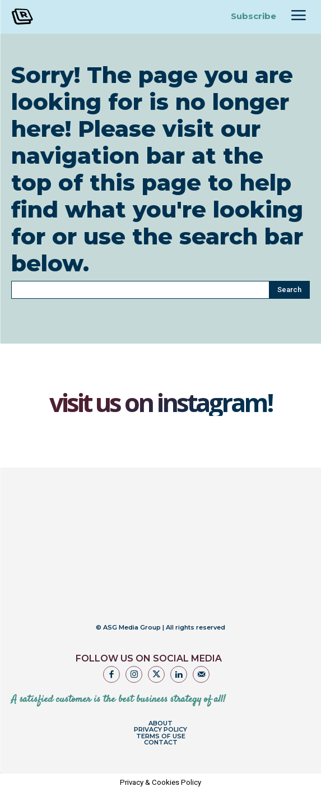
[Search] (289, 290)
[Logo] (50, 16)
